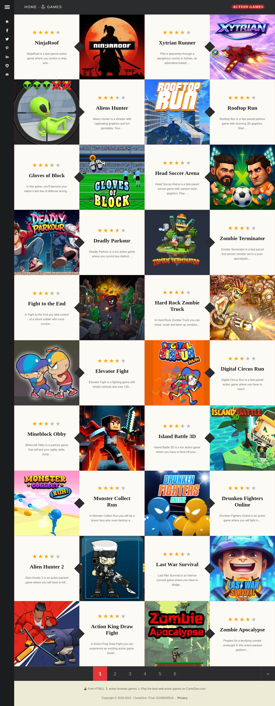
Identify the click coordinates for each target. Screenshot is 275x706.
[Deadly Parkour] (46, 242)
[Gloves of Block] (112, 177)
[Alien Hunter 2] (112, 568)
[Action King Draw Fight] (46, 633)
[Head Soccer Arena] (242, 177)
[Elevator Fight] (46, 372)
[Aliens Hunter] (46, 112)
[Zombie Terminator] (177, 242)
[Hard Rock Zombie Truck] (242, 307)
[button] (7, 7)
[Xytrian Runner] (242, 46)
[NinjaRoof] (112, 46)
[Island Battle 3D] (242, 438)
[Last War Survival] (242, 568)
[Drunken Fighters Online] (177, 503)
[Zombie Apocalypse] (177, 633)
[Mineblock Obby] (112, 438)
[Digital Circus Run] (177, 372)
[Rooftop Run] (177, 112)
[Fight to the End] (112, 307)
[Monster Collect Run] (46, 503)
